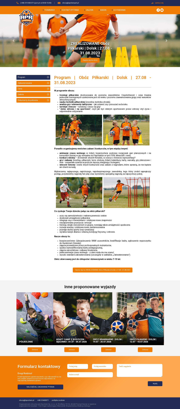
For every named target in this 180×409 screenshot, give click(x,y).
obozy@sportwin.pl (26, 400)
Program (21, 77)
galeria (88, 10)
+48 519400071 (43, 400)
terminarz (49, 10)
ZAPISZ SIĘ (157, 3)
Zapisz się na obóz (90, 60)
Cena (20, 89)
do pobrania (119, 10)
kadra (102, 10)
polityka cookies (58, 400)
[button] (13, 40)
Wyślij (155, 384)
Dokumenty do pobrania (28, 100)
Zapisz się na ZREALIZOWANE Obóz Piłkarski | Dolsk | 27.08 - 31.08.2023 (102, 270)
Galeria (21, 94)
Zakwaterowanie (25, 83)
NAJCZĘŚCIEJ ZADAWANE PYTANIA (40, 387)
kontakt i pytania (69, 10)
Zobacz (35, 350)
